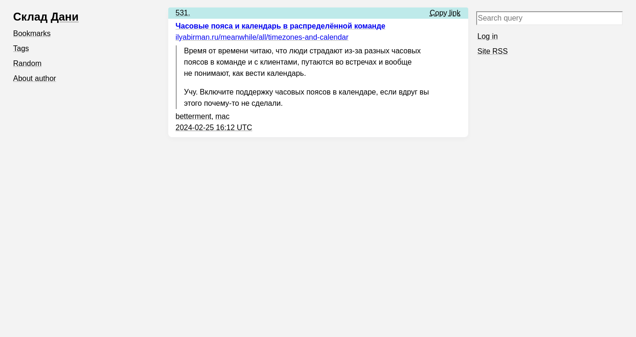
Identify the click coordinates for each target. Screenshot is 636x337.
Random (27, 63)
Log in (488, 36)
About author (34, 78)
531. (183, 13)
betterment (193, 116)
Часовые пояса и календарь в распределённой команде (281, 26)
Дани (65, 16)
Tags (21, 48)
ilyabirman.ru (262, 37)
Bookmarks (32, 33)
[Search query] (549, 18)
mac (222, 116)
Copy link (445, 13)
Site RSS (493, 51)
